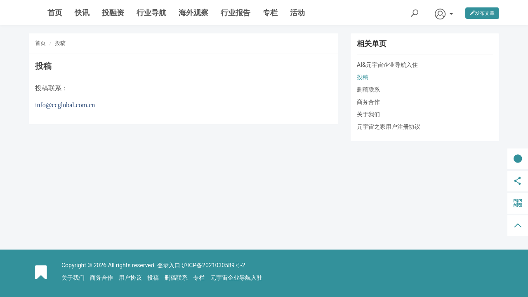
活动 (297, 12)
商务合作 (368, 102)
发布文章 (482, 13)
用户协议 (130, 277)
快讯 (82, 12)
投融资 (113, 12)
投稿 (60, 43)
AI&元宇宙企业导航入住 (387, 64)
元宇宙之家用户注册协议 (388, 126)
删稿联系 (368, 89)
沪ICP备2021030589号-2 (213, 265)
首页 (54, 12)
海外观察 (193, 12)
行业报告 (235, 12)
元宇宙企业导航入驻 (236, 277)
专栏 (270, 12)
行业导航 (151, 12)
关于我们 (368, 114)
